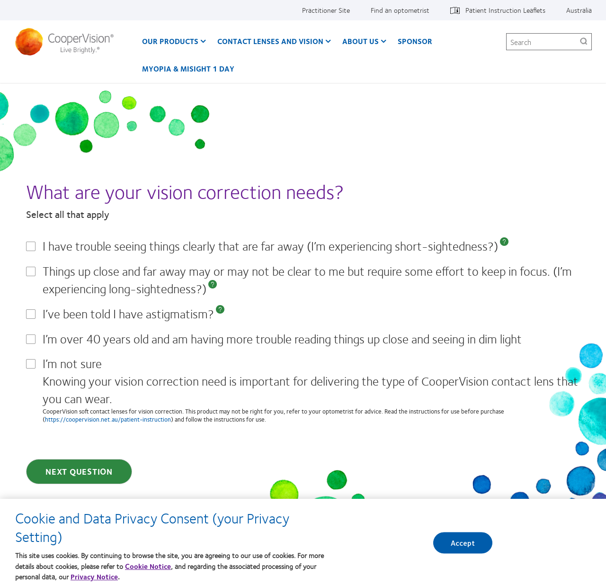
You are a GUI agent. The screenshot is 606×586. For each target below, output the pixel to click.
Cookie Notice (148, 569)
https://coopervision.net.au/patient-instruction (108, 419)
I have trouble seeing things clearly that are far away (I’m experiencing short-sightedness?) (270, 245)
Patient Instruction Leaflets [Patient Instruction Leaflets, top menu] (505, 10)
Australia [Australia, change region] (579, 10)
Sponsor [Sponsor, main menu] (415, 41)
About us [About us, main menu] (360, 41)
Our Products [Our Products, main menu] (170, 41)
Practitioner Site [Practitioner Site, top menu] (326, 10)
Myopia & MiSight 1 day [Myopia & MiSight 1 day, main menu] (188, 68)
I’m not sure (311, 388)
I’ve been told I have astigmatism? (128, 313)
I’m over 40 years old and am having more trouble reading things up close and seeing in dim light (282, 338)
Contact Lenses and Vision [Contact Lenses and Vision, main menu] (270, 41)
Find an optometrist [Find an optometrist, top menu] (400, 10)
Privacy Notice (94, 580)
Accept (463, 546)
